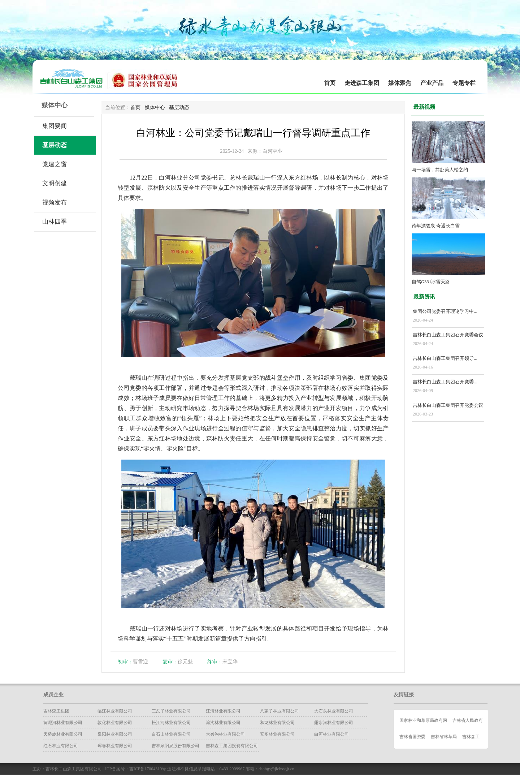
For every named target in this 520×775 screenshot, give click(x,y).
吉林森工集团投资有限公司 (232, 745)
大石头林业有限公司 (333, 711)
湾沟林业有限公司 (223, 722)
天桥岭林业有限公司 (62, 734)
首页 (329, 83)
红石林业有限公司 (60, 745)
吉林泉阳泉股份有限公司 (175, 745)
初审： (125, 661)
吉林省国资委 (412, 736)
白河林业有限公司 (331, 734)
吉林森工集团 (56, 711)
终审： (214, 661)
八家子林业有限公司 (279, 711)
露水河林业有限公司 (333, 722)
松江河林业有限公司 (171, 722)
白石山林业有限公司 (171, 734)
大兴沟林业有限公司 (225, 734)
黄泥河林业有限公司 (62, 722)
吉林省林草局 (444, 736)
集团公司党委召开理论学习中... (445, 311)
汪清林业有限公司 (223, 711)
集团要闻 (54, 125)
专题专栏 (464, 83)
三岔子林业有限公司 (171, 711)
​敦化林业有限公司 (115, 722)
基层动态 (54, 145)
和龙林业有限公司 (277, 722)
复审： (170, 661)
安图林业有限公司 (277, 734)
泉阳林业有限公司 (115, 734)
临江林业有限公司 (115, 711)
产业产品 (431, 83)
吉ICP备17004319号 (147, 768)
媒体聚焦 (399, 83)
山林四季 (54, 221)
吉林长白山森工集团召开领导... (445, 358)
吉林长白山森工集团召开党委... (445, 381)
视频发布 (54, 202)
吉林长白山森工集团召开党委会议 (448, 334)
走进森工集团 (361, 83)
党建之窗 (54, 164)
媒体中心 (155, 107)
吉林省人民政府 (467, 720)
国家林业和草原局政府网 (423, 720)
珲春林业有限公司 (115, 745)
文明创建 (54, 183)
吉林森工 (471, 736)
